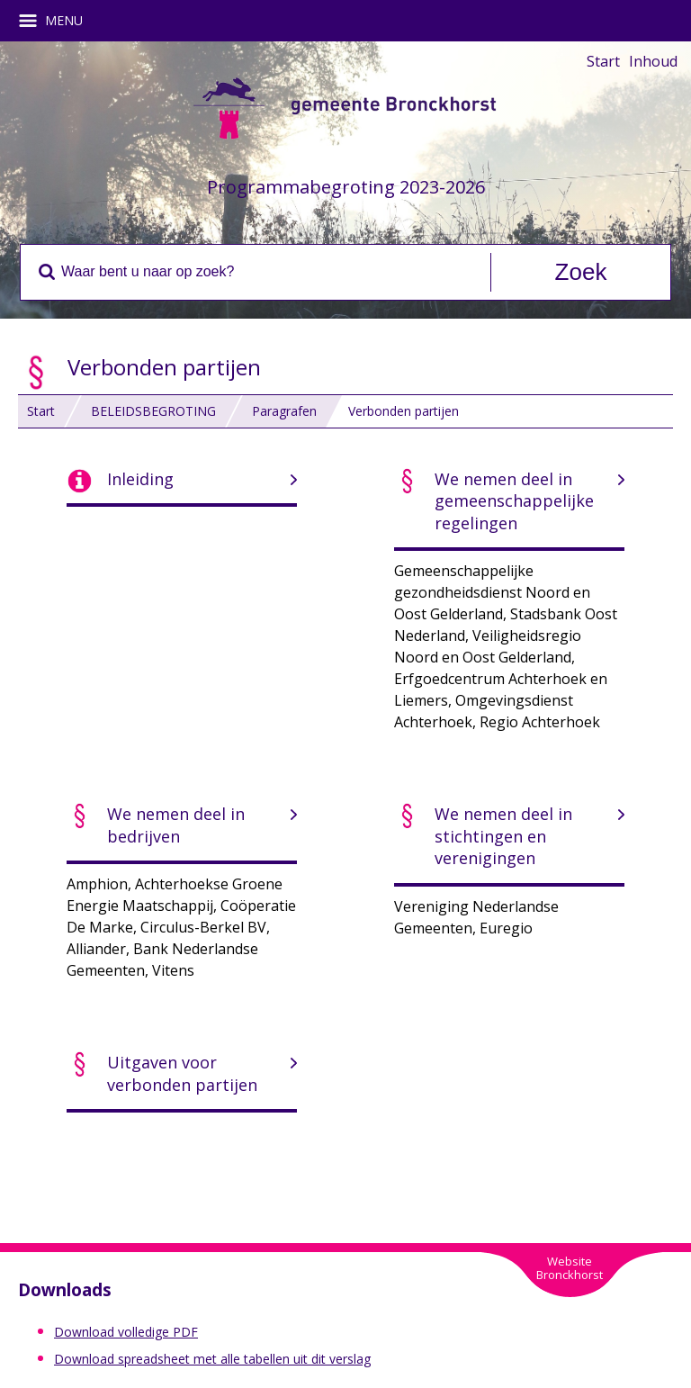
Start (603, 61)
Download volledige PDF (126, 1331)
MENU (57, 21)
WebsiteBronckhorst (569, 1268)
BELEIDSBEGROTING (153, 410)
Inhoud (653, 61)
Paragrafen (284, 410)
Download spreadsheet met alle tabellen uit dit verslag (212, 1358)
